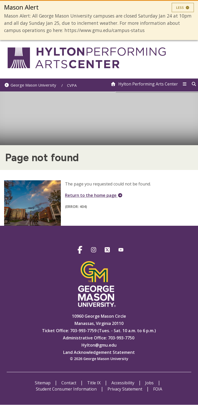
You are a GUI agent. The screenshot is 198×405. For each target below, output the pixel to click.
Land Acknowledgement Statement (99, 352)
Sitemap (43, 383)
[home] (144, 84)
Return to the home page (94, 195)
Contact (69, 383)
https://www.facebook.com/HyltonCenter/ (79, 250)
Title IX (94, 383)
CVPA (72, 85)
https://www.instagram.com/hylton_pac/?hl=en (93, 250)
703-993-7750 (121, 338)
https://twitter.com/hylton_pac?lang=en (107, 250)
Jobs (150, 383)
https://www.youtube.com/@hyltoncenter (120, 250)
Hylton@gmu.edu (99, 345)
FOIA (157, 389)
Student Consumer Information (67, 389)
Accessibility (123, 383)
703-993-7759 (82, 330)
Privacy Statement (125, 389)
